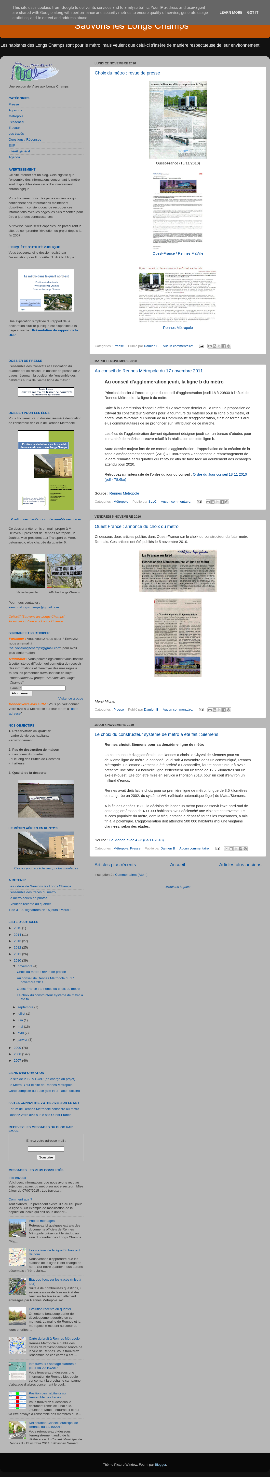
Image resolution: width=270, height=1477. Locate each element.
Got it (252, 12)
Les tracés (16, 133)
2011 (18, 954)
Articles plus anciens (240, 864)
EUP (12, 145)
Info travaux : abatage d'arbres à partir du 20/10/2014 (52, 1366)
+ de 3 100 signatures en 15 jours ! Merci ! (40, 910)
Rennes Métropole (178, 328)
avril (21, 1033)
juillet (22, 1013)
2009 (18, 1048)
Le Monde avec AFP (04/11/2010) (136, 840)
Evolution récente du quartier (30, 904)
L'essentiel (16, 122)
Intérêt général (19, 151)
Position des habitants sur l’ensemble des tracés (46, 519)
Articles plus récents (115, 864)
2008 (18, 1054)
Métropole (121, 501)
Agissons (15, 110)
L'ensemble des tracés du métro (32, 892)
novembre (25, 966)
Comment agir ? (20, 1199)
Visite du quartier (28, 592)
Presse (119, 346)
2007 (18, 1060)
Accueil (177, 864)
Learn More (231, 12)
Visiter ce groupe (70, 698)
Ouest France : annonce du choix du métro (136, 526)
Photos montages (41, 1221)
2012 (18, 947)
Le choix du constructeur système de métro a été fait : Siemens (156, 734)
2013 (18, 941)
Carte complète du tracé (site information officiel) (44, 1091)
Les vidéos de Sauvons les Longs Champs (40, 886)
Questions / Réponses (25, 139)
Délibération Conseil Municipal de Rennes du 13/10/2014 (53, 1425)
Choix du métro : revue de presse (127, 73)
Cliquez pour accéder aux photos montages (46, 868)
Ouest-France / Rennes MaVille (178, 253)
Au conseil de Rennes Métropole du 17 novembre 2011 (149, 370)
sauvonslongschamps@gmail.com (34, 607)
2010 (18, 960)
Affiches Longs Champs (64, 592)
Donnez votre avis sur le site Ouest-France (40, 1115)
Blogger (160, 1464)
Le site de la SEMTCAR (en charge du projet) (42, 1079)
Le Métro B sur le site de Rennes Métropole (40, 1085)
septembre (26, 1007)
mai (21, 1026)
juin (21, 1020)
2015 (18, 928)
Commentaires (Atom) (131, 875)
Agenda (14, 157)
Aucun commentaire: (178, 346)
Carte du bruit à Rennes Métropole (54, 1338)
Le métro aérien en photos (28, 898)
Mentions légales (177, 887)
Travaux (14, 128)
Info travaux (17, 1178)
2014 (18, 934)
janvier (23, 1039)
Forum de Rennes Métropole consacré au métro (44, 1109)
